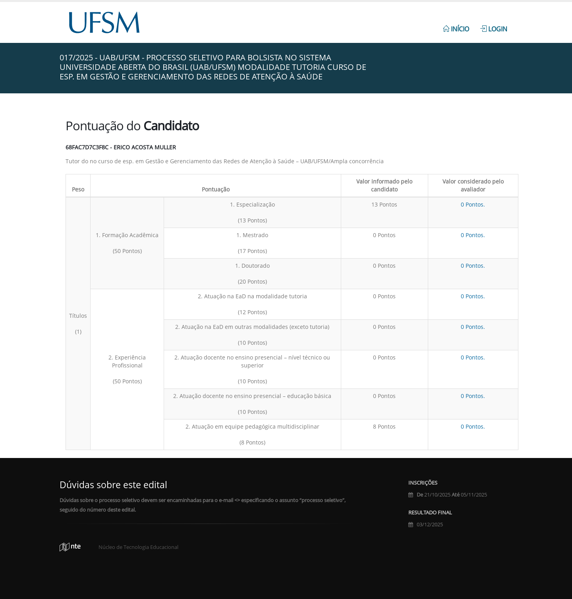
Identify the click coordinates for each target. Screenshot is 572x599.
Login (493, 29)
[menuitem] (456, 25)
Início (456, 29)
